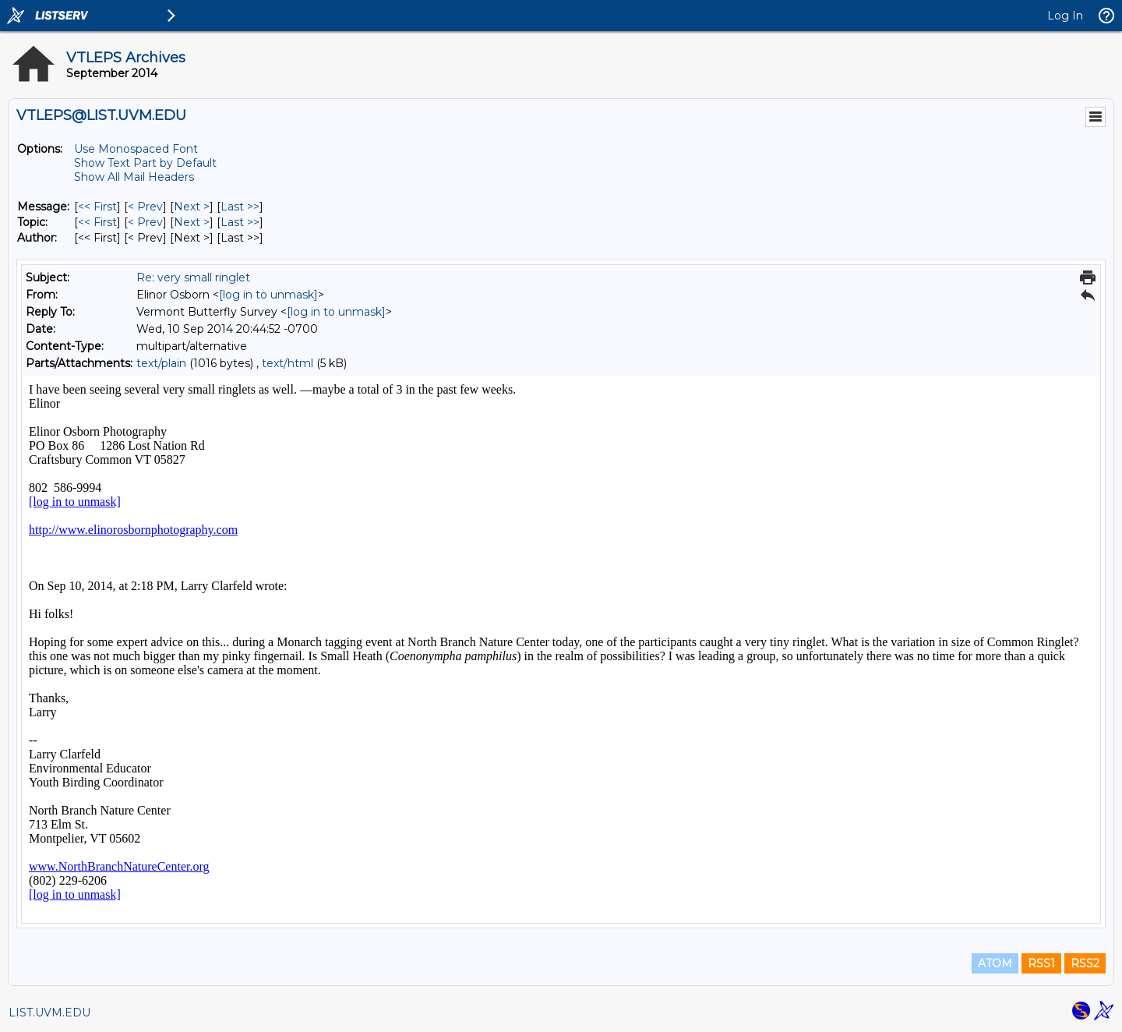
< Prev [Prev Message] (145, 207)
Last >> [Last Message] (240, 207)
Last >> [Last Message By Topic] (240, 222)
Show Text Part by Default (145, 163)
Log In (1065, 16)
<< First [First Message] (97, 207)
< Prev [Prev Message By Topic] (145, 222)
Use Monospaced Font (136, 149)
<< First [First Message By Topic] (97, 222)
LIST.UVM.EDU (49, 1012)
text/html (287, 363)
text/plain (161, 363)
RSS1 (1041, 963)
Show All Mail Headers (134, 177)
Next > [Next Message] (192, 207)
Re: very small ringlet (193, 277)
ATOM (995, 963)
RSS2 (1085, 963)
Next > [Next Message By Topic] (192, 222)
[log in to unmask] (268, 295)
